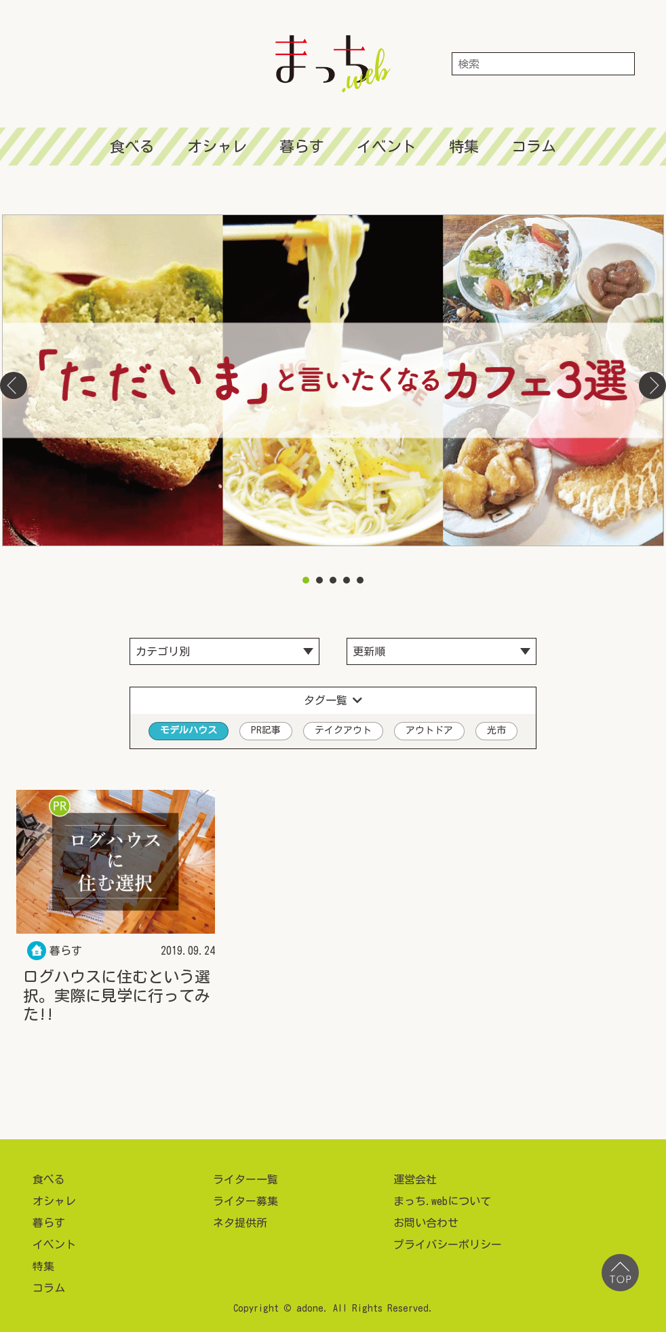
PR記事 (266, 730)
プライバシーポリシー (447, 1244)
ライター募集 (245, 1201)
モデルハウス (188, 730)
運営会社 (415, 1179)
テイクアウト (343, 730)
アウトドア (429, 730)
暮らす (301, 146)
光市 (496, 730)
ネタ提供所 (240, 1222)
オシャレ (217, 146)
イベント (386, 146)
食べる (132, 146)
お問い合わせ (425, 1222)
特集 (464, 146)
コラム (533, 146)
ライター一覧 (245, 1179)
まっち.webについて (442, 1201)
